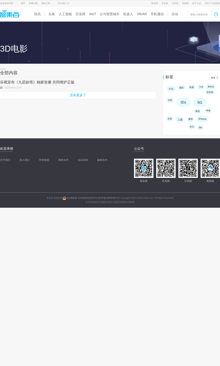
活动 (174, 14)
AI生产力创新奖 (212, 3)
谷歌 (170, 100)
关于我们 (5, 160)
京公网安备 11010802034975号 (80, 198)
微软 (181, 87)
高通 (191, 87)
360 (200, 127)
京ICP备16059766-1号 (109, 198)
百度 (170, 118)
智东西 (154, 3)
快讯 (37, 14)
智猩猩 (185, 3)
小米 (201, 87)
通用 (190, 119)
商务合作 (63, 160)
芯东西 (175, 3)
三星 (180, 119)
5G (199, 102)
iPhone (203, 118)
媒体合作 (102, 160)
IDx (183, 102)
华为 (192, 127)
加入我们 (24, 160)
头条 (51, 14)
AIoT (92, 14)
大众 (171, 88)
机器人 (128, 14)
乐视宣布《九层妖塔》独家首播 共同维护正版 (37, 82)
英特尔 (211, 86)
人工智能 (65, 14)
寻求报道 (44, 160)
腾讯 (197, 111)
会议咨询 (83, 160)
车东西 (165, 3)
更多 (213, 77)
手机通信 (157, 14)
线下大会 (196, 3)
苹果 (208, 110)
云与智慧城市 (110, 14)
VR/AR (142, 14)
